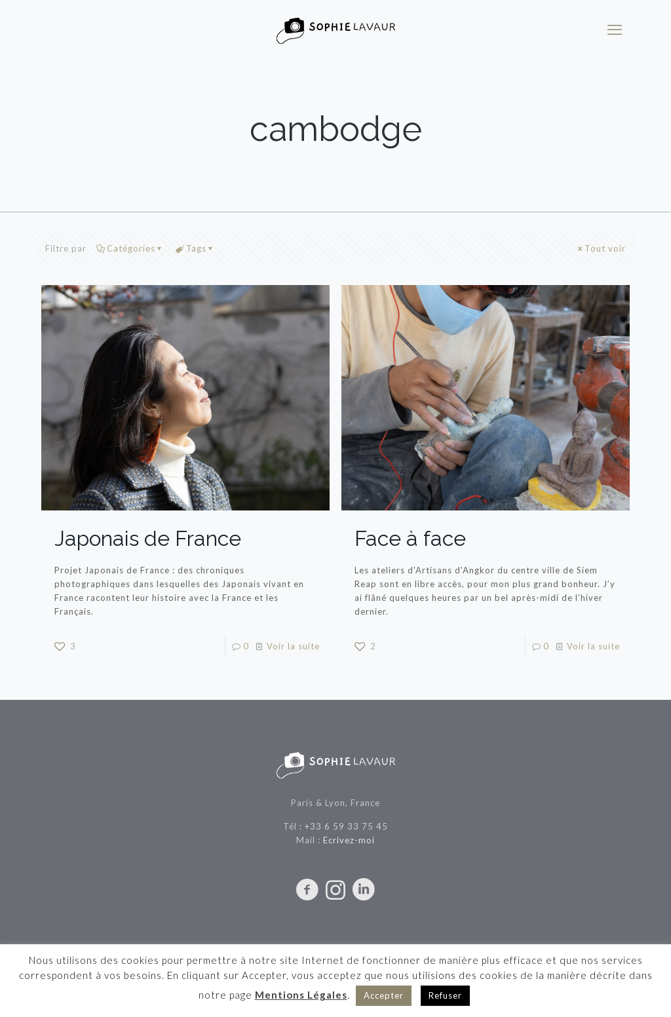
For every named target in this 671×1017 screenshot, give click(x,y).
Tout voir (601, 248)
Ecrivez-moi (349, 840)
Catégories (130, 248)
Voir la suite (293, 646)
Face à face (410, 538)
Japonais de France (147, 538)
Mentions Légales (301, 995)
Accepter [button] (384, 995)
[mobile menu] (615, 29)
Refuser (445, 995)
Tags (195, 248)
